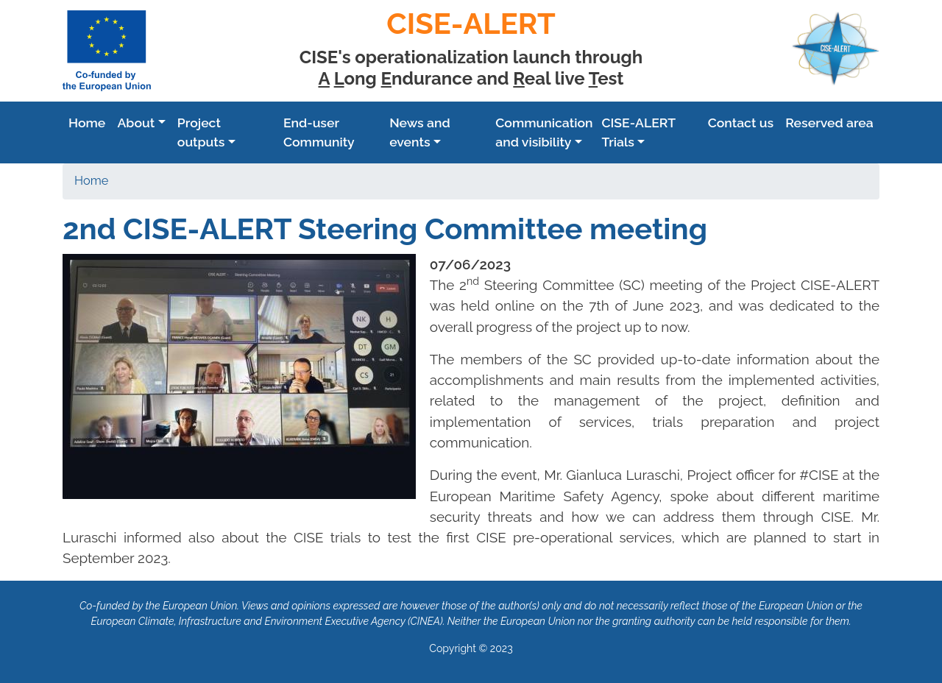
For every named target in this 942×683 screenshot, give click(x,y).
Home (86, 122)
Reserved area (829, 122)
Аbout (136, 122)
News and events (419, 132)
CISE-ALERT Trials (639, 132)
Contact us (740, 122)
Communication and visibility (543, 132)
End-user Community (319, 132)
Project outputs (201, 132)
